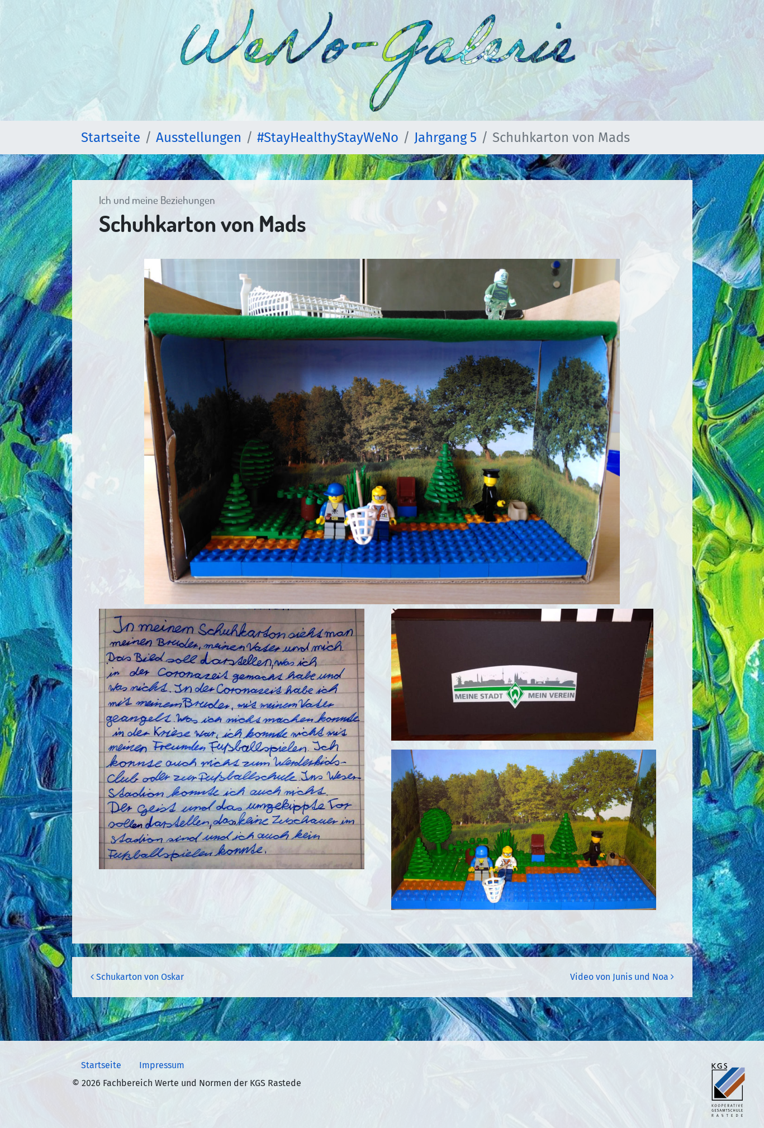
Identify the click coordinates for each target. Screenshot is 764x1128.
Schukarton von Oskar (137, 976)
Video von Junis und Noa (622, 976)
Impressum (161, 1065)
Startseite (101, 1065)
